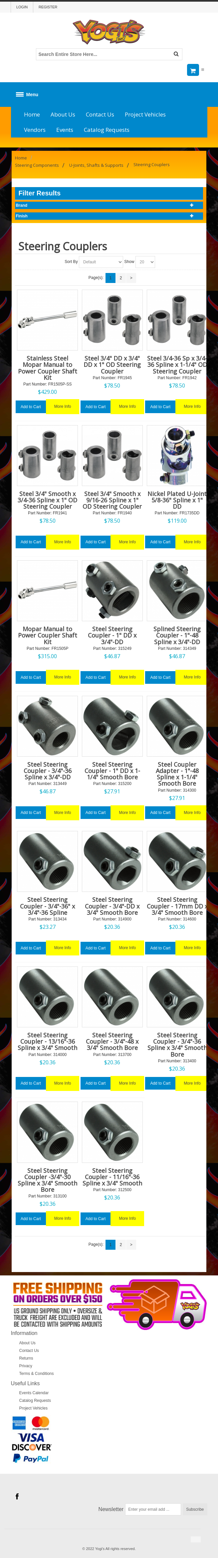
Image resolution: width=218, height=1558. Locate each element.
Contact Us (100, 114)
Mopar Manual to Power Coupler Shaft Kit (47, 635)
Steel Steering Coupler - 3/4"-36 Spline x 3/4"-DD (48, 770)
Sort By (71, 261)
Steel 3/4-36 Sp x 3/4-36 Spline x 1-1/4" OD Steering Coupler (177, 364)
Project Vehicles (145, 114)
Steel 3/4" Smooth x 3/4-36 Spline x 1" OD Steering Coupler (47, 500)
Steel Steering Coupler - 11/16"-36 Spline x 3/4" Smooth (112, 1177)
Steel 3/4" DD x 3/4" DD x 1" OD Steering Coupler (112, 364)
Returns (26, 1358)
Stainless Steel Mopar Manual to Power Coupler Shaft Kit (47, 368)
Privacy (25, 1366)
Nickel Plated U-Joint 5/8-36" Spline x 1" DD (177, 500)
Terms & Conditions (36, 1373)
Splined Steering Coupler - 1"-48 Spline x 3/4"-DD (177, 635)
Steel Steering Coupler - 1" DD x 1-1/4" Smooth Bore (112, 770)
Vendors (35, 129)
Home (32, 114)
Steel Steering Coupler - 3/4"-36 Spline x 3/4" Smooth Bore (177, 1044)
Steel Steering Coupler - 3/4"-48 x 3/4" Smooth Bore (112, 1041)
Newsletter (111, 1509)
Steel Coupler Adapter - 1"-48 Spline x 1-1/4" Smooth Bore (177, 774)
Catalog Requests (106, 129)
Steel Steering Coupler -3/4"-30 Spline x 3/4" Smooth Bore (47, 1180)
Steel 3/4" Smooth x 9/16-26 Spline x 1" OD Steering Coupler (112, 500)
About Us (63, 114)
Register (48, 7)
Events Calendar (34, 1393)
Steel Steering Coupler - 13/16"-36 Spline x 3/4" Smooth (47, 1041)
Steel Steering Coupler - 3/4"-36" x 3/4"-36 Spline (47, 906)
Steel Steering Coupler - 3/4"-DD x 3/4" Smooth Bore (112, 906)
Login (22, 7)
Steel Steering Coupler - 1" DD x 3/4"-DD (112, 635)
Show (129, 261)
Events (64, 129)
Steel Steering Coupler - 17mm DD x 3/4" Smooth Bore (177, 906)
